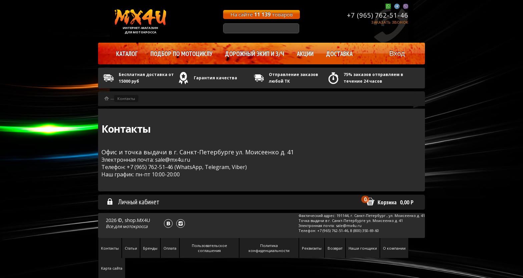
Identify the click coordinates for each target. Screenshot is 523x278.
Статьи (131, 248)
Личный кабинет (132, 201)
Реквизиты (312, 248)
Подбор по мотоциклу (181, 54)
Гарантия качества (215, 78)
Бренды (150, 248)
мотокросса (135, 226)
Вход (397, 53)
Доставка (339, 54)
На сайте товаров (261, 14)
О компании (394, 248)
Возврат (335, 248)
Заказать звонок (389, 22)
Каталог (127, 54)
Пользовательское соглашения (209, 248)
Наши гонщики (363, 248)
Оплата (169, 248)
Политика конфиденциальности (269, 248)
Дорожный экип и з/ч (254, 54)
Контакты (126, 98)
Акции (305, 54)
